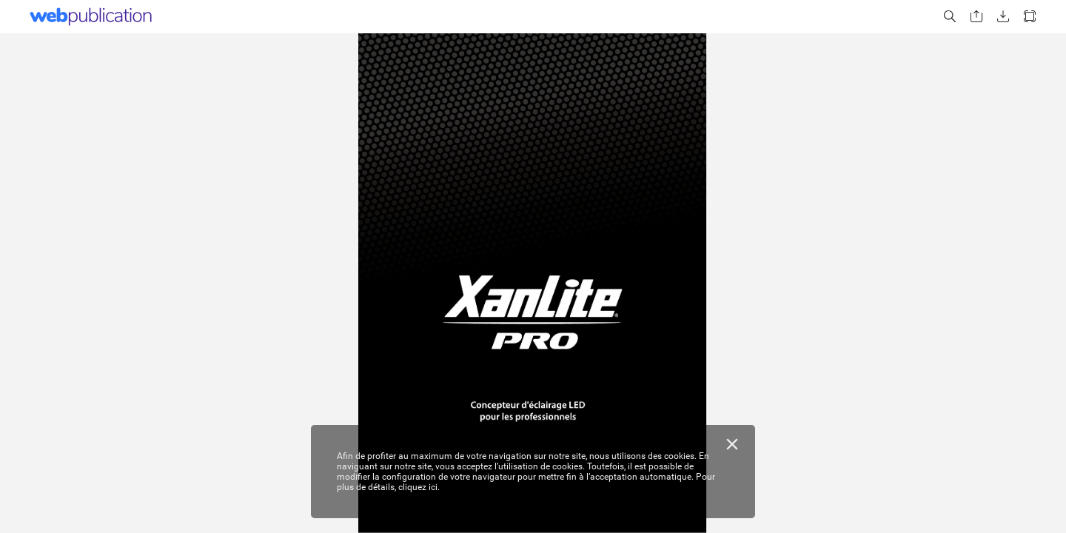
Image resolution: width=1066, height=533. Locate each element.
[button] (949, 16)
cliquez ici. (419, 487)
